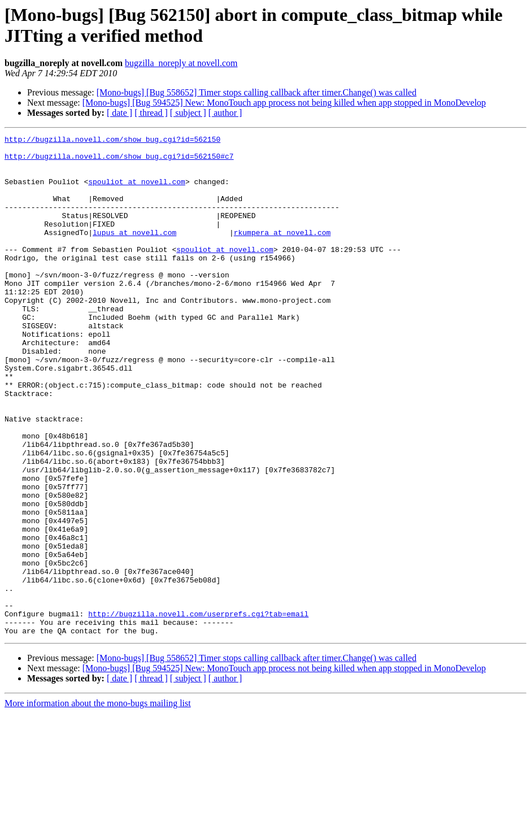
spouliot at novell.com (136, 191)
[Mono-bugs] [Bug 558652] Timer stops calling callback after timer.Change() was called (257, 92)
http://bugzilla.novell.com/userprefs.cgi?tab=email (198, 710)
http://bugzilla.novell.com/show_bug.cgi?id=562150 (112, 141)
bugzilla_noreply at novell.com (181, 63)
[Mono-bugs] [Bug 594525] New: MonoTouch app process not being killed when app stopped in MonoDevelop (284, 102)
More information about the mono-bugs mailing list (98, 803)
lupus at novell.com (134, 252)
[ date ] (119, 113)
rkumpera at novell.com (282, 252)
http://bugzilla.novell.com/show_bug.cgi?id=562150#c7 (119, 161)
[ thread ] (151, 113)
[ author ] (225, 113)
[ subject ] (188, 113)
